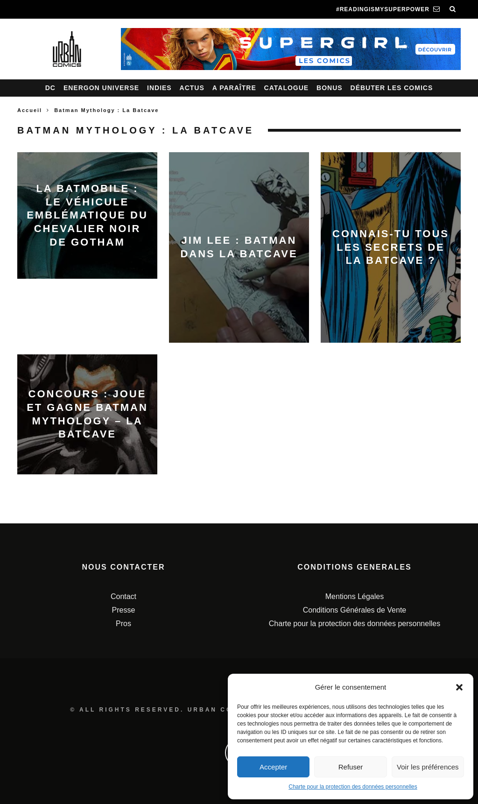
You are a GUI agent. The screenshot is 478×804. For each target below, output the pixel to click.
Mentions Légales (354, 596)
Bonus (329, 88)
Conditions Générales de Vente (354, 610)
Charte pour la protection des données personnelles (352, 786)
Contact (123, 596)
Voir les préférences (428, 767)
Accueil (29, 110)
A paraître (234, 88)
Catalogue (286, 88)
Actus (192, 88)
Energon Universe (101, 88)
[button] (459, 687)
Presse (123, 610)
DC (50, 88)
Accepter (273, 767)
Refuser (350, 767)
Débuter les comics (392, 88)
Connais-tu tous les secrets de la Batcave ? (390, 247)
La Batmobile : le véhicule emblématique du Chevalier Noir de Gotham (87, 215)
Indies (159, 88)
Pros (123, 624)
